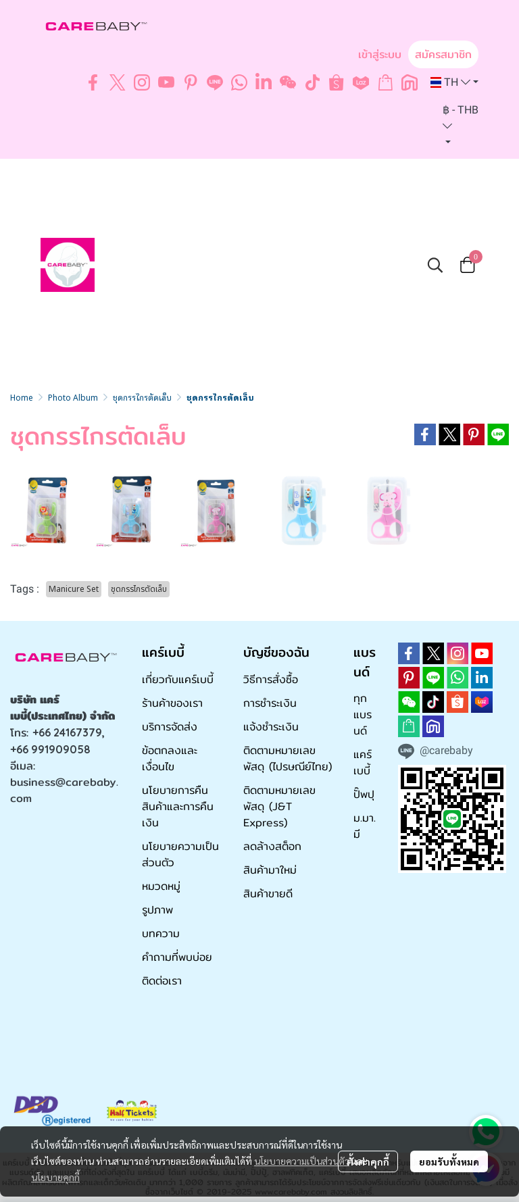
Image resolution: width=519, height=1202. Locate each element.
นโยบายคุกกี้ (55, 1177)
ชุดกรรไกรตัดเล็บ (142, 397)
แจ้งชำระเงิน (271, 726)
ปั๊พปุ (363, 794)
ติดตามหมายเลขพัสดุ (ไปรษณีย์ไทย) (287, 758)
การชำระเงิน (270, 703)
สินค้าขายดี (268, 893)
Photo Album (73, 397)
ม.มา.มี (364, 826)
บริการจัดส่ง (169, 726)
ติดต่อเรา (162, 980)
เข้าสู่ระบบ (379, 54)
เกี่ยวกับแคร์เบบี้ (178, 679)
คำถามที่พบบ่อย (177, 957)
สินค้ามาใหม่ (270, 869)
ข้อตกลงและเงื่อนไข (169, 758)
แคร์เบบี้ (362, 762)
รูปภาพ (157, 909)
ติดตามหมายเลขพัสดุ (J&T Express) (279, 806)
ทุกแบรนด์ (362, 714)
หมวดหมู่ (161, 886)
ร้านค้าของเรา (172, 703)
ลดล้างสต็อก (272, 846)
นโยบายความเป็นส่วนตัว (301, 1161)
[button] (454, 82)
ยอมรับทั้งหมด (449, 1161)
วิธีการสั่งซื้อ (270, 679)
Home (21, 397)
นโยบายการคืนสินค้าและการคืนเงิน (178, 806)
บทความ (161, 933)
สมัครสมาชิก (443, 54)
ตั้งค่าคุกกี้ (368, 1161)
